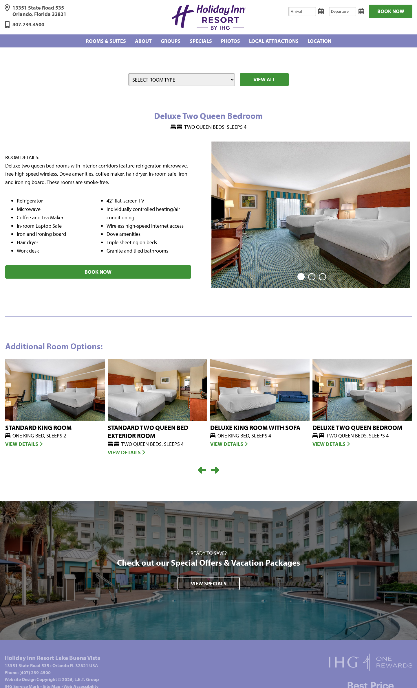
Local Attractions (274, 40)
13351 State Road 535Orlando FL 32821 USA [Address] (51, 663)
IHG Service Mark (22, 684)
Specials (201, 40)
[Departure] (342, 11)
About (143, 40)
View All (264, 79)
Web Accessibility (80, 684)
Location (319, 40)
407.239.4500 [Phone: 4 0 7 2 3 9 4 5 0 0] (28, 24)
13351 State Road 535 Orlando (39, 11)
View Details (24, 442)
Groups (170, 40)
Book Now (390, 11)
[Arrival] (302, 11)
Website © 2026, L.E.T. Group (52, 677)
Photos (230, 40)
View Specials (208, 581)
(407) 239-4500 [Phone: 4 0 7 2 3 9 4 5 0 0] (35, 670)
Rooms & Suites (106, 40)
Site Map (52, 684)
